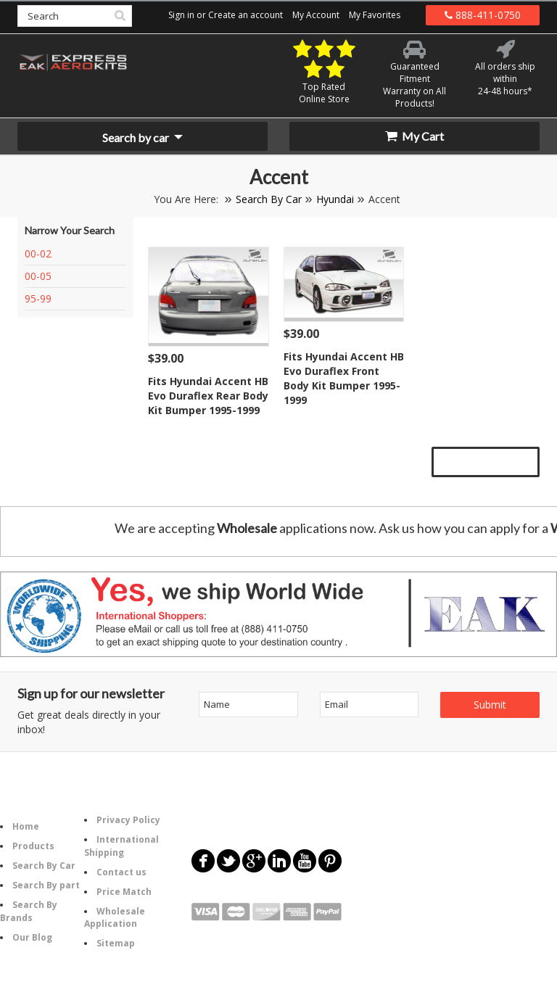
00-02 (38, 253)
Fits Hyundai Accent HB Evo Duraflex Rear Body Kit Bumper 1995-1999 (208, 395)
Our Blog (32, 937)
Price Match (124, 891)
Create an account (245, 15)
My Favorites (374, 15)
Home (25, 826)
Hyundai (335, 199)
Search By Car (269, 199)
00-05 (38, 276)
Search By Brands (28, 911)
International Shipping (121, 845)
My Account (315, 15)
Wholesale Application (114, 917)
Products (33, 846)
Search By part (46, 885)
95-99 (38, 298)
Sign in (181, 15)
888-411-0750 (483, 15)
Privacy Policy (128, 820)
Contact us (121, 872)
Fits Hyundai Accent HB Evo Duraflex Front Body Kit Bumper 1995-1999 (344, 378)
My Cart (414, 136)
